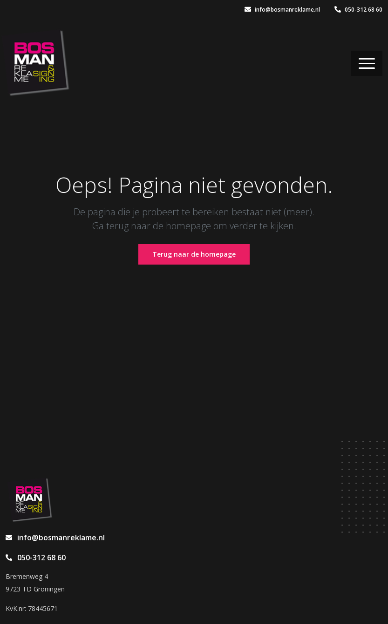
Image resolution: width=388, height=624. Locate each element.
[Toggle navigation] (366, 63)
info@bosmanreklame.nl (282, 9)
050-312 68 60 (358, 9)
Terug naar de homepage (194, 254)
